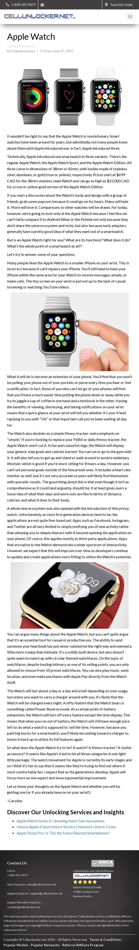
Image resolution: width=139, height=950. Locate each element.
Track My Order (119, 5)
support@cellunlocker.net (46, 893)
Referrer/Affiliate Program (83, 945)
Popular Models (16, 945)
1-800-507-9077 (17, 875)
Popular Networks (45, 945)
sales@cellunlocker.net (41, 884)
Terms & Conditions (105, 939)
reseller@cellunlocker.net (23, 907)
